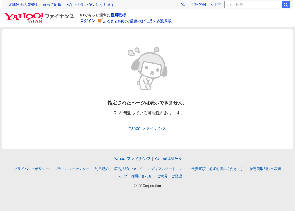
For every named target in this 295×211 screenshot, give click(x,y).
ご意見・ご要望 (169, 176)
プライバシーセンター (71, 169)
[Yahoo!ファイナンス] (39, 14)
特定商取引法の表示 (265, 169)
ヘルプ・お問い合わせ (134, 176)
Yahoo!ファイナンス (147, 128)
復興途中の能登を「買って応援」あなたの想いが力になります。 (63, 4)
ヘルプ (215, 4)
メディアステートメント (167, 169)
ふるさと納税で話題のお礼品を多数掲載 (137, 21)
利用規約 (102, 169)
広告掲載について (128, 169)
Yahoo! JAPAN (193, 4)
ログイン (87, 20)
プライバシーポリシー (31, 169)
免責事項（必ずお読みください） (217, 169)
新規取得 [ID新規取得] (118, 15)
